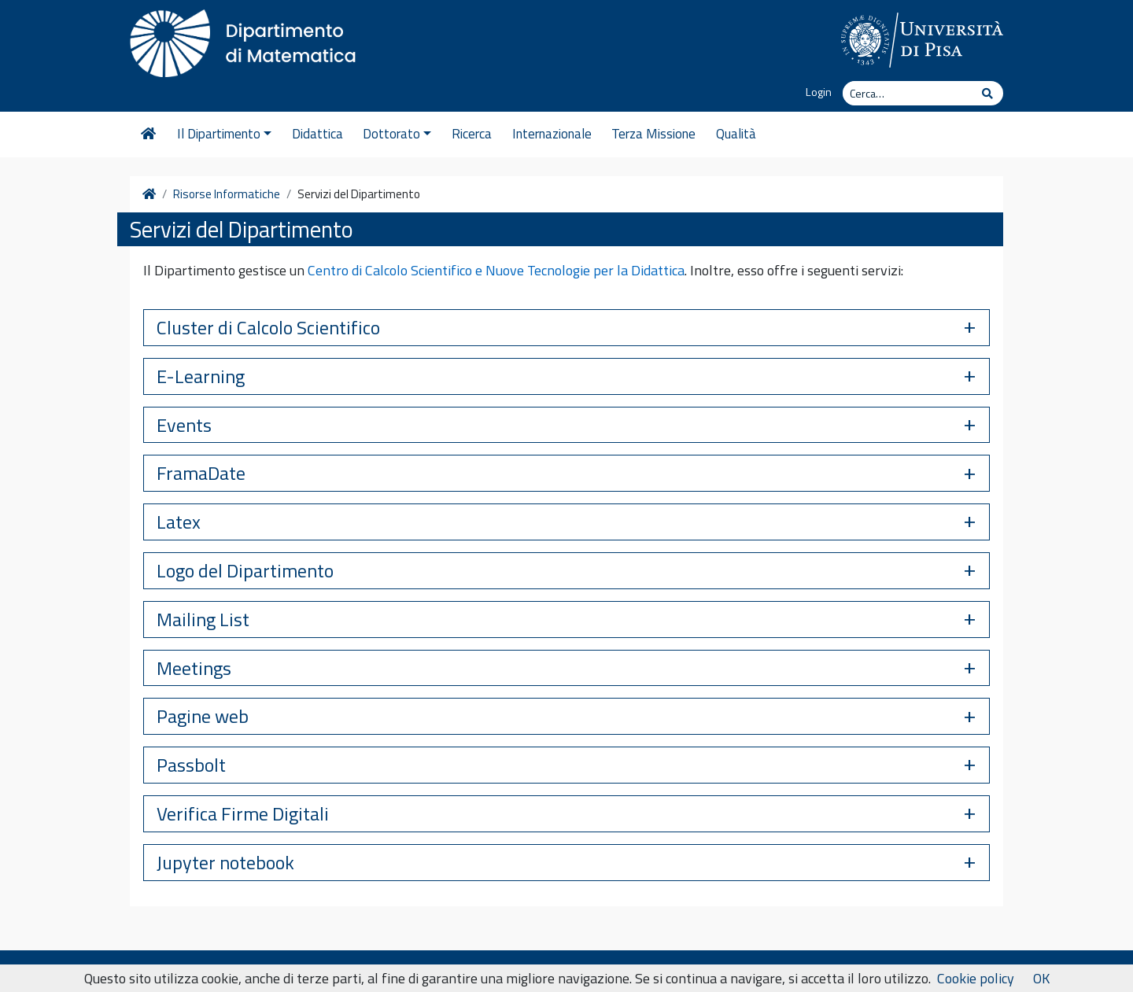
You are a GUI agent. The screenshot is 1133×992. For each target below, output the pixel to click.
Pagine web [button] (203, 716)
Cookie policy (975, 978)
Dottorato (397, 134)
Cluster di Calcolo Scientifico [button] (268, 327)
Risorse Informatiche (226, 194)
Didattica (317, 134)
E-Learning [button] (201, 376)
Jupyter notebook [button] (225, 862)
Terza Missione (653, 134)
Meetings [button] (194, 668)
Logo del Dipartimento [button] (245, 570)
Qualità (736, 134)
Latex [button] (179, 521)
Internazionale (552, 134)
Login (819, 92)
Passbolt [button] (191, 764)
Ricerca (472, 134)
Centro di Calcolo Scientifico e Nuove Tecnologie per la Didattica (496, 270)
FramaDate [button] (201, 473)
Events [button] (184, 425)
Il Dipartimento (224, 134)
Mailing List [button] (203, 619)
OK (1041, 978)
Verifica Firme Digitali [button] (243, 813)
